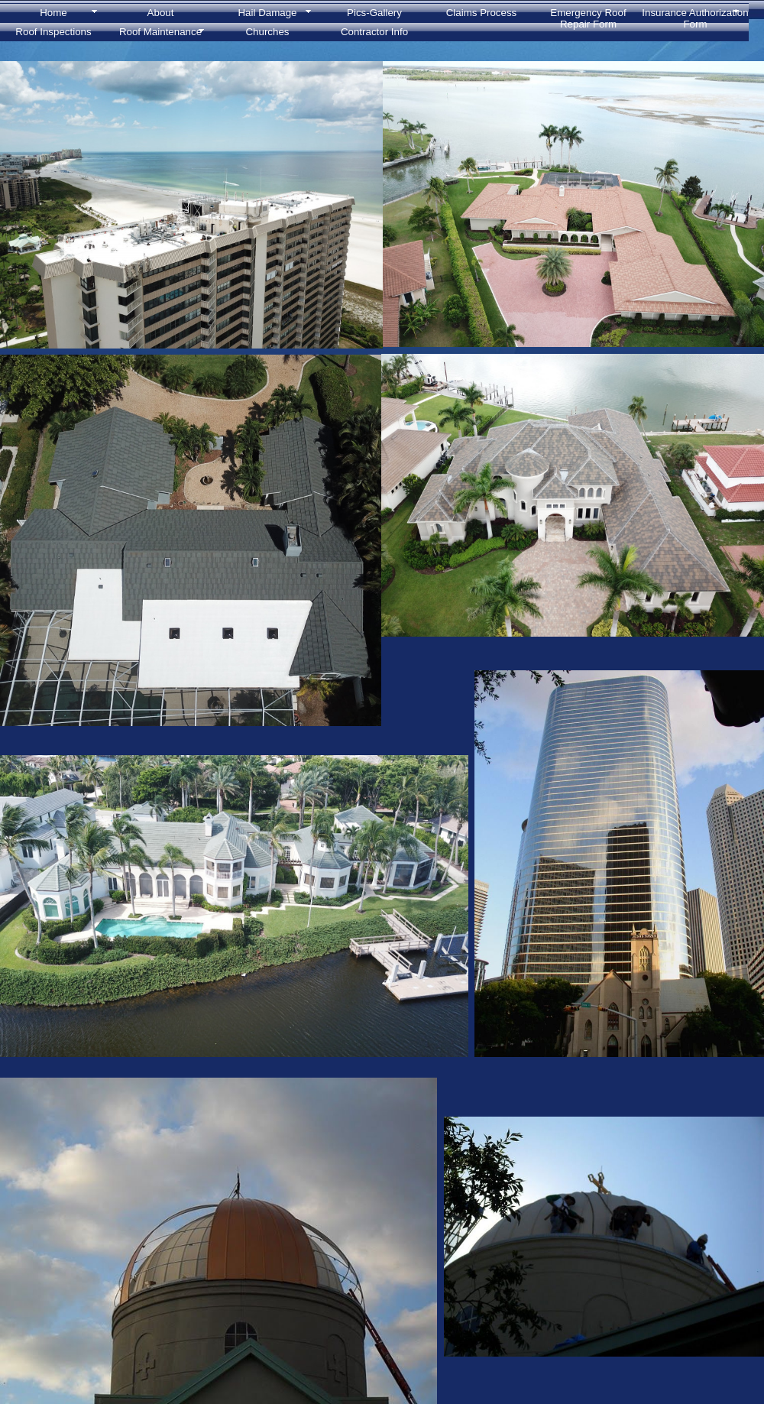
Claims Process (481, 12)
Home (53, 12)
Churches (267, 31)
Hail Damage (267, 12)
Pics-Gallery (374, 12)
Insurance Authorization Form (695, 16)
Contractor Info (374, 31)
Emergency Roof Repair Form (588, 16)
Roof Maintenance (160, 31)
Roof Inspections (53, 31)
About (160, 12)
